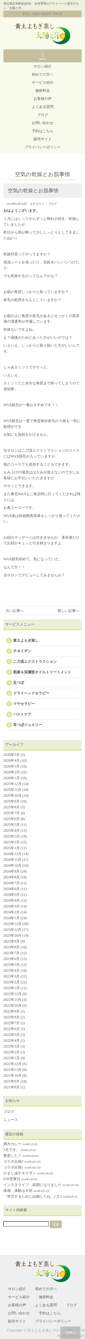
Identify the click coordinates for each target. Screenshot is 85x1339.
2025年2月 (11, 842)
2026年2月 (11, 772)
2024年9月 (11, 871)
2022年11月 (12, 1000)
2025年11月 (12, 790)
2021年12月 (12, 1064)
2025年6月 (11, 819)
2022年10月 (12, 1005)
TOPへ (70, 1333)
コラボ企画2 (13, 1161)
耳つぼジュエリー (27, 725)
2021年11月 (12, 1070)
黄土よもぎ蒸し (26, 640)
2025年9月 (11, 801)
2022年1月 (11, 1058)
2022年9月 (11, 1011)
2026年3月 (11, 766)
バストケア (22, 714)
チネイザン (22, 651)
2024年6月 (11, 889)
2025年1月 (11, 848)
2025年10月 (12, 795)
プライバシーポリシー (42, 147)
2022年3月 (11, 1046)
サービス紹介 (42, 82)
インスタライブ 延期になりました (32, 1185)
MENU (42, 55)
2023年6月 (11, 959)
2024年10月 (12, 865)
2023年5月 (11, 965)
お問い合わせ (42, 123)
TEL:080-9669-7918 (42, 14)
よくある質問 (42, 107)
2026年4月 (11, 760)
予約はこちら (42, 131)
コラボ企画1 (13, 1167)
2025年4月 (11, 830)
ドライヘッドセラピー (31, 693)
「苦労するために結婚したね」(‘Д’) (32, 1196)
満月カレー (12, 1144)
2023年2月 (11, 982)
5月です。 (11, 1150)
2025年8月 (11, 807)
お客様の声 (43, 99)
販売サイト (43, 139)
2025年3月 (11, 836)
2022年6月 (11, 1029)
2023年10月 (12, 935)
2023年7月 (11, 953)
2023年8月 (11, 947)
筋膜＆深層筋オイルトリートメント (42, 672)
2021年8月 (11, 1087)
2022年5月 (11, 1035)
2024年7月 (11, 883)
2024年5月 (11, 895)
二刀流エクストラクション (35, 661)
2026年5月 (11, 755)
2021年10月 (12, 1075)
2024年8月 (11, 877)
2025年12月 (12, 784)
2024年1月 (11, 918)
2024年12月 (12, 854)
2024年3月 (11, 906)
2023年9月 (11, 941)
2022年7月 (11, 1023)
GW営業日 (11, 1179)
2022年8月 (11, 1017)
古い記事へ (15, 611)
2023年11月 (12, 930)
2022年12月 (12, 994)
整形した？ (12, 1155)
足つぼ (18, 683)
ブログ (42, 115)
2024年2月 (11, 912)
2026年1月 (11, 778)
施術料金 (42, 90)
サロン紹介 (43, 66)
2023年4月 (11, 970)
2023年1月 (11, 988)
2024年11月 (12, 860)
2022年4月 (11, 1040)
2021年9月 (11, 1081)
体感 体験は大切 (17, 1190)
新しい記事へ (68, 611)
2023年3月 (11, 976)
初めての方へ (42, 74)
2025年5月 (11, 825)
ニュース (10, 1120)
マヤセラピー (24, 704)
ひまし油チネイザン (19, 1173)
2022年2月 (11, 1052)
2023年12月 (12, 924)
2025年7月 (11, 813)
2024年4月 (11, 900)
